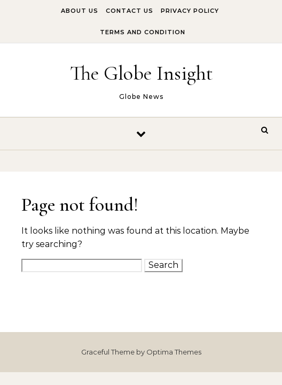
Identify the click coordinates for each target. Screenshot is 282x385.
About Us (79, 10)
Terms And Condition (142, 32)
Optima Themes (173, 352)
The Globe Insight (141, 73)
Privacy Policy (190, 10)
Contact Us (129, 10)
